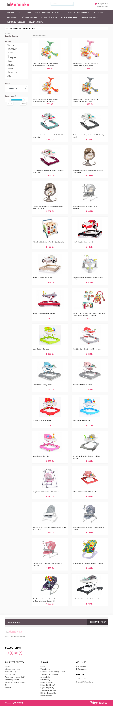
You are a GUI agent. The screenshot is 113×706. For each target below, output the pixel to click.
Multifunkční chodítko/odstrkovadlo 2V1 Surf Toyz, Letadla (89, 136)
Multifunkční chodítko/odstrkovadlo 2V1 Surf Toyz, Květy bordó (49, 172)
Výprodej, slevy (24, 13)
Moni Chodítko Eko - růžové (41, 456)
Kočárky (10, 13)
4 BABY (10, 69)
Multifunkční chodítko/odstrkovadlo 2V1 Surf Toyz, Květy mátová (49, 136)
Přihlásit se (81, 666)
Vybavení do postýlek (89, 17)
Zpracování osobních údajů (15, 682)
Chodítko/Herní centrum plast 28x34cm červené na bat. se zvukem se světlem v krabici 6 (89, 314)
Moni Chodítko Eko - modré (81, 420)
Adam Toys (12, 72)
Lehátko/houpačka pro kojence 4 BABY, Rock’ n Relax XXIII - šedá (48, 207)
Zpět (7, 33)
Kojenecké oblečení (49, 17)
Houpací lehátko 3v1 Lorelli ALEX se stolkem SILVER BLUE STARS (49, 529)
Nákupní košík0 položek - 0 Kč (101, 5)
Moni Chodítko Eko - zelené (41, 349)
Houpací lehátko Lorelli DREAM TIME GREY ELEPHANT (86, 207)
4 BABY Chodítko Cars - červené (83, 242)
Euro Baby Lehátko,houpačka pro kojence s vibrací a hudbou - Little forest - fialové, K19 (49, 600)
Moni (9, 61)
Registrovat (81, 669)
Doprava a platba (11, 674)
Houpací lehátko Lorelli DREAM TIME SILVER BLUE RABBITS (88, 529)
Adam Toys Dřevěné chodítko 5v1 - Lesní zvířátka (48, 242)
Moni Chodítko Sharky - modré (42, 385)
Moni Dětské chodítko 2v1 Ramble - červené (87, 349)
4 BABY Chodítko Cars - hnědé (42, 277)
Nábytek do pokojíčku (16, 22)
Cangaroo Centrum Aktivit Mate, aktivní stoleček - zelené (88, 279)
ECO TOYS (11, 45)
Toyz (9, 76)
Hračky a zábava (36, 22)
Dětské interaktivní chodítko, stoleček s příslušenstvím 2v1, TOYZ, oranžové (45, 100)
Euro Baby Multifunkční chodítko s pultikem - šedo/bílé (87, 457)
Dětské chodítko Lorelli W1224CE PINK (85, 492)
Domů (7, 666)
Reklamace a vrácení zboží (14, 677)
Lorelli (10, 53)
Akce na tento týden (12, 669)
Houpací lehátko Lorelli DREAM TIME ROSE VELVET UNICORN (49, 564)
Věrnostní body (10, 672)
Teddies (11, 65)
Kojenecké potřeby (69, 17)
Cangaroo (11, 58)
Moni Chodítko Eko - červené (42, 420)
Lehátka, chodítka (29, 29)
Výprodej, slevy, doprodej (78, 13)
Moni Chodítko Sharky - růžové (82, 385)
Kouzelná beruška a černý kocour (49, 13)
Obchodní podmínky (12, 680)
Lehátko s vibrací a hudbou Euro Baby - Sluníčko (88, 563)
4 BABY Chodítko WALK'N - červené (44, 313)
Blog (6, 685)
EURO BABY (12, 49)
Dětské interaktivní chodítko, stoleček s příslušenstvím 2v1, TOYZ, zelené (45, 65)
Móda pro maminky (29, 17)
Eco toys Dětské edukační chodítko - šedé (86, 599)
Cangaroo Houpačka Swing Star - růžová (46, 492)
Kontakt (8, 688)
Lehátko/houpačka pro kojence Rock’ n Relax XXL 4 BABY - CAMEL (89, 172)
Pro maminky (12, 17)
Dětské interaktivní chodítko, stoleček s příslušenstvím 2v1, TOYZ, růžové (85, 65)
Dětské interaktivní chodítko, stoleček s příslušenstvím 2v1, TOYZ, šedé (85, 100)
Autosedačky (98, 13)
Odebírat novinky (98, 622)
